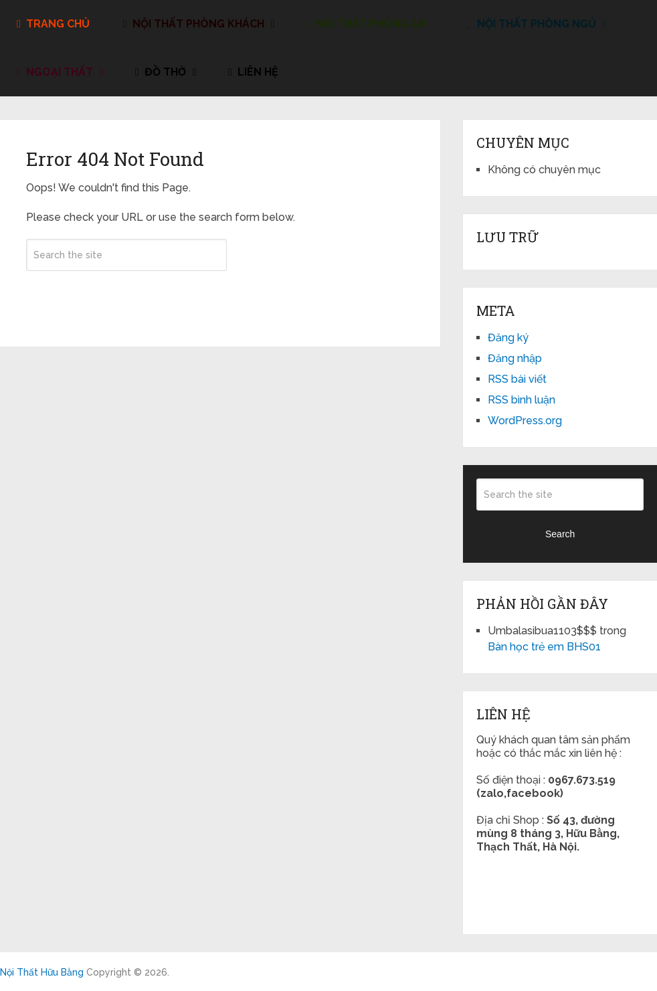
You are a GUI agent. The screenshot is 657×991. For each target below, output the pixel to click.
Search (126, 294)
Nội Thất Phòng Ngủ (532, 23)
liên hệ (253, 72)
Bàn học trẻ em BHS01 (544, 646)
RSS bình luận (521, 399)
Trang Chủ (53, 23)
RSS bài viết (517, 379)
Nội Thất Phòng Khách (193, 23)
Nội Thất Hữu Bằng (42, 972)
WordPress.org (525, 420)
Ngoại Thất (55, 72)
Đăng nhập (515, 358)
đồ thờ (160, 72)
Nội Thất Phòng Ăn (366, 23)
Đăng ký (508, 337)
